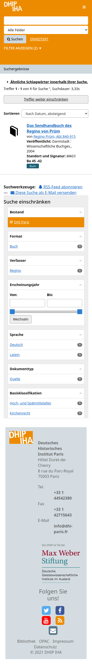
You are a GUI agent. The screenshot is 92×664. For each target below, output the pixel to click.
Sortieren (12, 113)
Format (16, 236)
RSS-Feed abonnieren (60, 187)
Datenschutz (45, 647)
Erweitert (39, 39)
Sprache (16, 334)
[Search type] (46, 30)
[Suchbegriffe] (46, 20)
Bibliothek (26, 641)
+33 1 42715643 (63, 512)
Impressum (63, 641)
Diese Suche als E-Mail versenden (43, 192)
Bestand (17, 212)
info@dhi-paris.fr (63, 528)
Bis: (50, 294)
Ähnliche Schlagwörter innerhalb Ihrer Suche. (47, 82)
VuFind (13, 7)
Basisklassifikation (26, 393)
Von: (13, 294)
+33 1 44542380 (63, 495)
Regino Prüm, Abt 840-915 (55, 136)
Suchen (15, 39)
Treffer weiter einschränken (46, 99)
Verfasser (18, 260)
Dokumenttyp (22, 368)
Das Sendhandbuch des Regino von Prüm (49, 128)
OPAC (44, 641)
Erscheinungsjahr (24, 284)
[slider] (12, 311)
